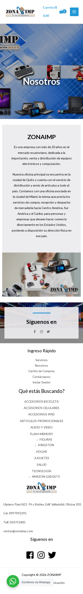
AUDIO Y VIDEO (42, 427)
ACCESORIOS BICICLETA (41, 401)
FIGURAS (46, 439)
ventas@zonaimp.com (18, 531)
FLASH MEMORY (41, 434)
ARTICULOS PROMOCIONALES (41, 421)
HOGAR (41, 451)
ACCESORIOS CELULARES (41, 408)
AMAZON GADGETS (46, 476)
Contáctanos (41, 377)
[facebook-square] (31, 555)
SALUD (41, 464)
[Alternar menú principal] (74, 12)
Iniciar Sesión (41, 382)
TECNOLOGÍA (41, 471)
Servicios (41, 360)
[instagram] (42, 555)
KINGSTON (46, 445)
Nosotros (41, 365)
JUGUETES (41, 458)
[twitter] (52, 555)
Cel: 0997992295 (15, 513)
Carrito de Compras (41, 371)
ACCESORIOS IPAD (41, 414)
